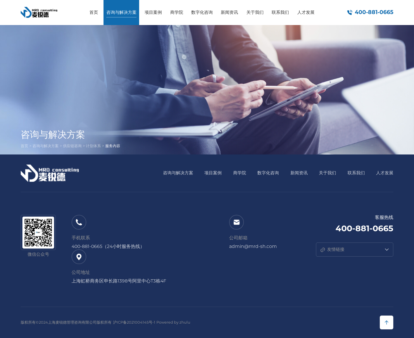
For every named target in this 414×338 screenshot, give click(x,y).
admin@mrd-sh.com (253, 246)
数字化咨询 (202, 12)
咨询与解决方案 (121, 12)
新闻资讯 (229, 12)
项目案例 (153, 12)
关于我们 (255, 12)
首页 (93, 12)
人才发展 (306, 12)
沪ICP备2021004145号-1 (134, 322)
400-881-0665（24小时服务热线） (108, 246)
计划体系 (93, 146)
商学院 (176, 12)
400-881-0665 (374, 12)
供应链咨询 (72, 146)
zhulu (184, 322)
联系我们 (280, 12)
